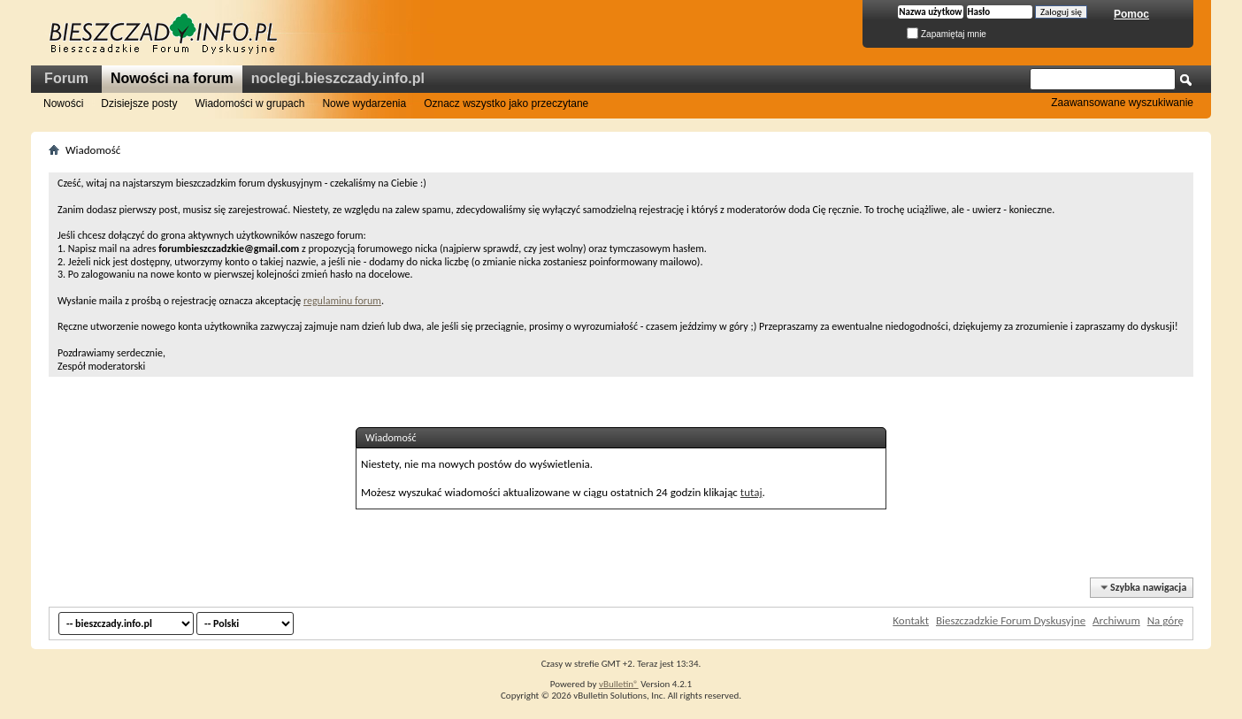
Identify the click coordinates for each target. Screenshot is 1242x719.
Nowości (63, 103)
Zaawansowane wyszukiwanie (1122, 102)
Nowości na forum (172, 78)
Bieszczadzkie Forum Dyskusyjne (1010, 620)
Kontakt (911, 620)
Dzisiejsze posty (139, 103)
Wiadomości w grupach (249, 103)
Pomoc (1131, 14)
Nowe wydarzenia (364, 103)
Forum (66, 78)
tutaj (751, 492)
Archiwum (1116, 620)
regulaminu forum (342, 300)
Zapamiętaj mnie (946, 34)
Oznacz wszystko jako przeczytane (506, 103)
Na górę (1165, 620)
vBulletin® (619, 684)
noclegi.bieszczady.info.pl (338, 78)
